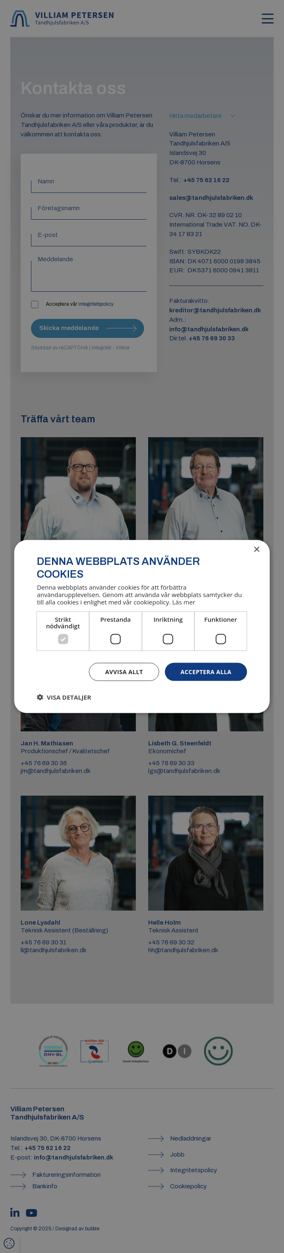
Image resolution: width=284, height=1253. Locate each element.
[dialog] (142, 626)
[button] (64, 697)
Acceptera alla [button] (205, 671)
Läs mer (183, 601)
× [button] (256, 549)
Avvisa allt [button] (124, 671)
